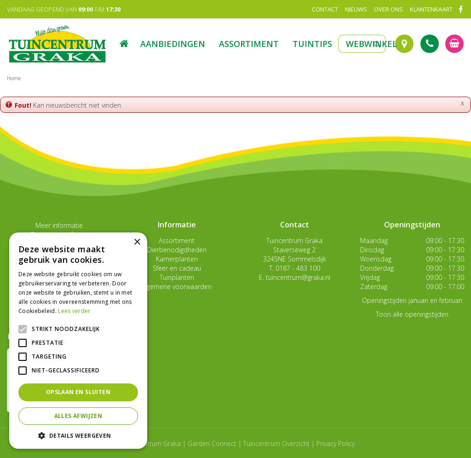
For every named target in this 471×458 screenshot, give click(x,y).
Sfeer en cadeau (177, 268)
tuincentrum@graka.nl (298, 277)
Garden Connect (212, 443)
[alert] (78, 340)
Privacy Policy (335, 443)
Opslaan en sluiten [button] (78, 392)
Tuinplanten (177, 277)
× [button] (136, 242)
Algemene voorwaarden (177, 286)
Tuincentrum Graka (294, 240)
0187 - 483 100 (298, 268)
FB (460, 9)
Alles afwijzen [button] (78, 416)
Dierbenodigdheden (177, 249)
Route (404, 44)
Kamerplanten (177, 259)
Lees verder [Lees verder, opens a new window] (74, 311)
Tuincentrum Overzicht (276, 443)
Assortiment (177, 240)
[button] (78, 435)
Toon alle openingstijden (412, 314)
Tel (429, 44)
